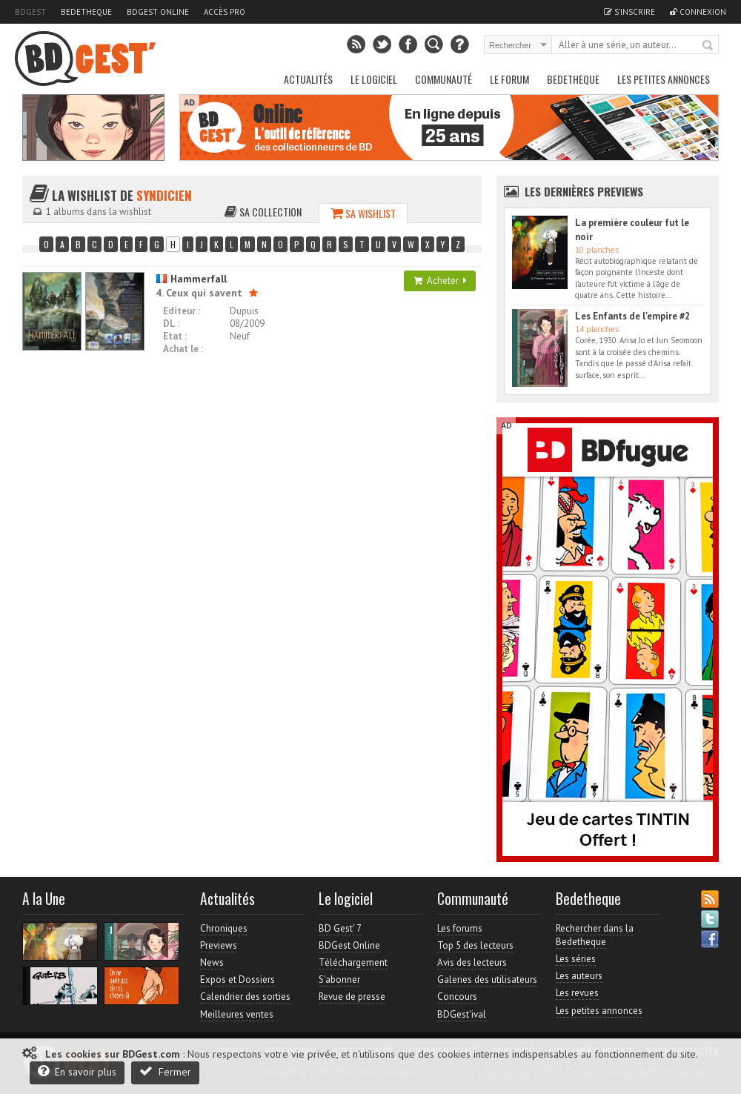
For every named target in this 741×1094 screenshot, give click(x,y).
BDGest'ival (461, 1014)
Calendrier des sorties (245, 996)
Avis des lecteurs (472, 962)
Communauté (443, 79)
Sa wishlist (363, 213)
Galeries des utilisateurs (487, 979)
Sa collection (263, 211)
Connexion (698, 12)
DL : (171, 323)
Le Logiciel (373, 79)
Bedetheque (86, 12)
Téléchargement (353, 962)
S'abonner (339, 979)
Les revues (577, 993)
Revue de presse (352, 996)
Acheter (440, 280)
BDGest (30, 12)
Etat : (175, 336)
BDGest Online (158, 12)
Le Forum (509, 79)
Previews (218, 945)
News (212, 962)
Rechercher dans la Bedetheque (595, 935)
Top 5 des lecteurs (475, 945)
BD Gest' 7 (340, 928)
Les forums (459, 928)
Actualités (308, 79)
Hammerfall (191, 278)
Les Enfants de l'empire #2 (632, 316)
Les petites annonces (663, 79)
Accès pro (224, 12)
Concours (457, 996)
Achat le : (183, 348)
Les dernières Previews (584, 191)
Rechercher (708, 46)
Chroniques (223, 928)
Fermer (165, 1071)
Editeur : (181, 311)
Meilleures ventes (236, 1014)
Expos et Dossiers (237, 979)
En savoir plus (77, 1071)
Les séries (576, 958)
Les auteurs (579, 975)
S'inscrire (629, 12)
